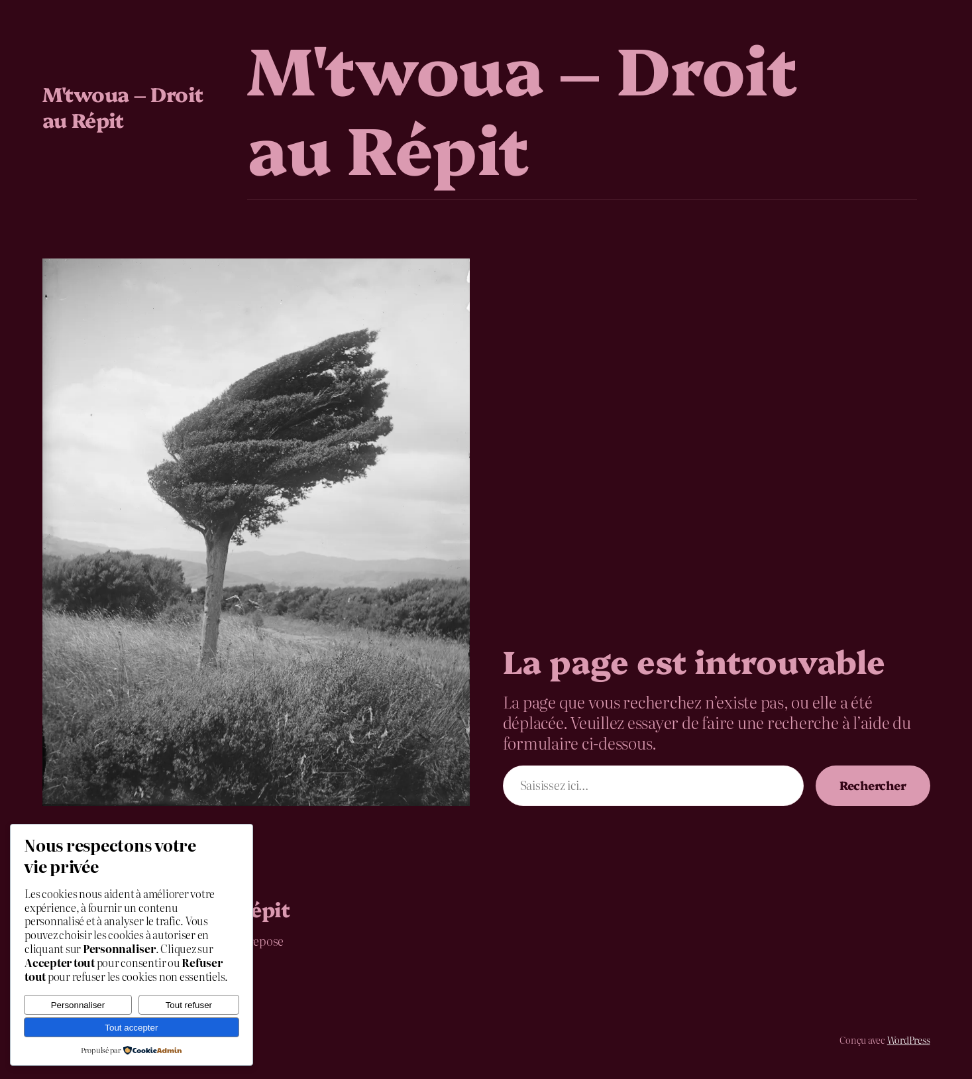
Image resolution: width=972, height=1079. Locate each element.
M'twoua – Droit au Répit (122, 106)
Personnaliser (78, 1005)
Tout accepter (131, 1028)
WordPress (908, 1040)
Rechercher (872, 785)
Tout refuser (189, 1005)
